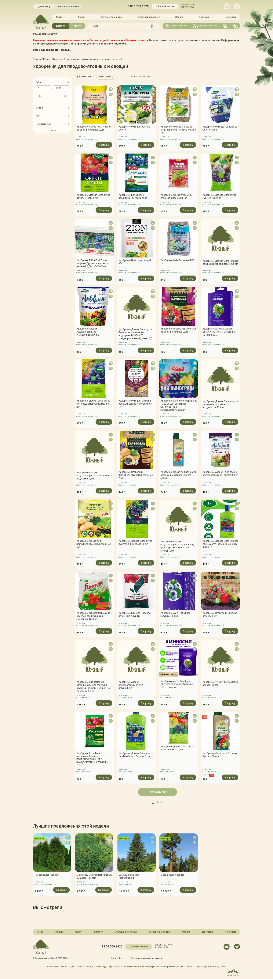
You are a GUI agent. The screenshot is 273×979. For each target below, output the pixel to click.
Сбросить (52, 130)
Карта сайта (116, 958)
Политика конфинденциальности (146, 958)
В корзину (104, 144)
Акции (81, 17)
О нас (59, 17)
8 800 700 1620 (138, 6)
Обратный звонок (165, 6)
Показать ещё (157, 792)
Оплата (179, 17)
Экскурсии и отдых (149, 17)
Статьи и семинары (111, 17)
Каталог (60, 26)
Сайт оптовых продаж (67, 6)
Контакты (230, 17)
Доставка (203, 17)
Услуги (77, 26)
